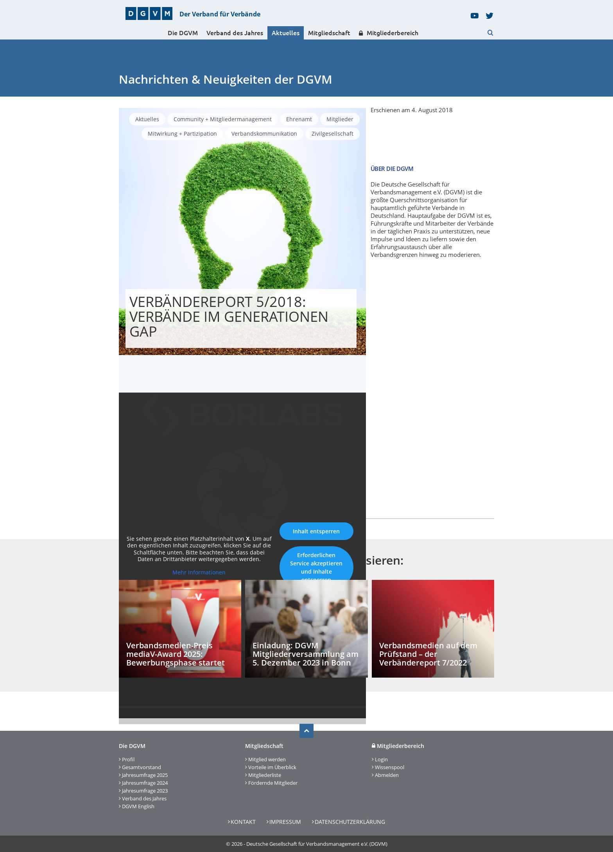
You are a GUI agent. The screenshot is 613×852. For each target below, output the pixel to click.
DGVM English (138, 806)
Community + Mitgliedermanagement (223, 119)
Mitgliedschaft (329, 32)
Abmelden (387, 774)
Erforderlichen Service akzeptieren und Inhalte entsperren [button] (316, 567)
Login (381, 759)
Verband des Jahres (234, 32)
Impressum (285, 821)
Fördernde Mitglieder (273, 782)
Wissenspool (389, 767)
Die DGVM (183, 32)
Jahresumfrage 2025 (145, 774)
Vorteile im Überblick (272, 767)
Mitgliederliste (264, 774)
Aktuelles (285, 32)
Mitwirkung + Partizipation (182, 133)
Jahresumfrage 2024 (145, 782)
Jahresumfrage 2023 (145, 790)
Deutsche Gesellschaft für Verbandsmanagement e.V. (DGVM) (316, 843)
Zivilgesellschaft (332, 133)
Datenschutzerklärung (350, 821)
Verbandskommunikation (264, 133)
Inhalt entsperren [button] (316, 531)
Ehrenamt (299, 119)
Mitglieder (339, 119)
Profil (128, 759)
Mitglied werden (267, 759)
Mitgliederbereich (388, 33)
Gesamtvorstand (141, 767)
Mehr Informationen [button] (199, 572)
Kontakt (243, 821)
